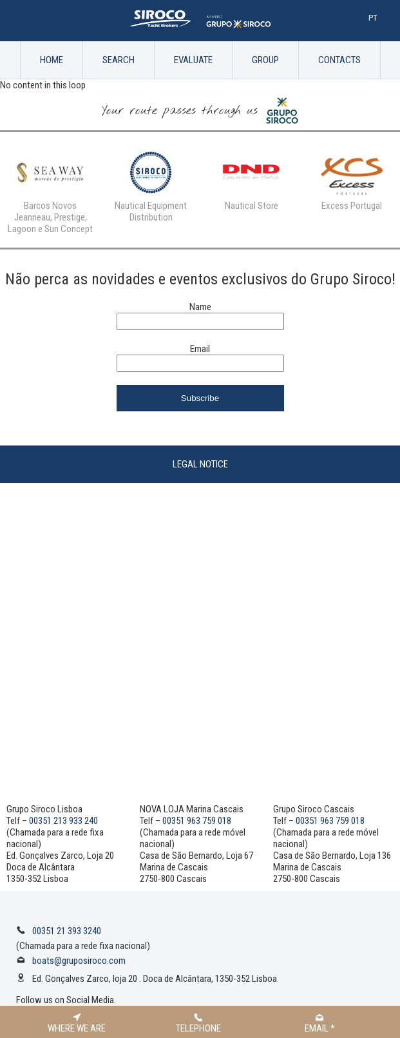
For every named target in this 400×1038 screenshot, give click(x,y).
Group (265, 60)
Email (200, 349)
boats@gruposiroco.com (79, 960)
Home (51, 60)
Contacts (339, 60)
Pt (372, 18)
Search (118, 60)
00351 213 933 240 (63, 821)
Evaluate (193, 60)
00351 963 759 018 (196, 821)
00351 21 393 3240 (66, 931)
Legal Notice (200, 464)
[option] (50, 190)
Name (200, 307)
